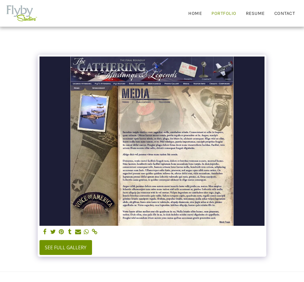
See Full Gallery (65, 247)
